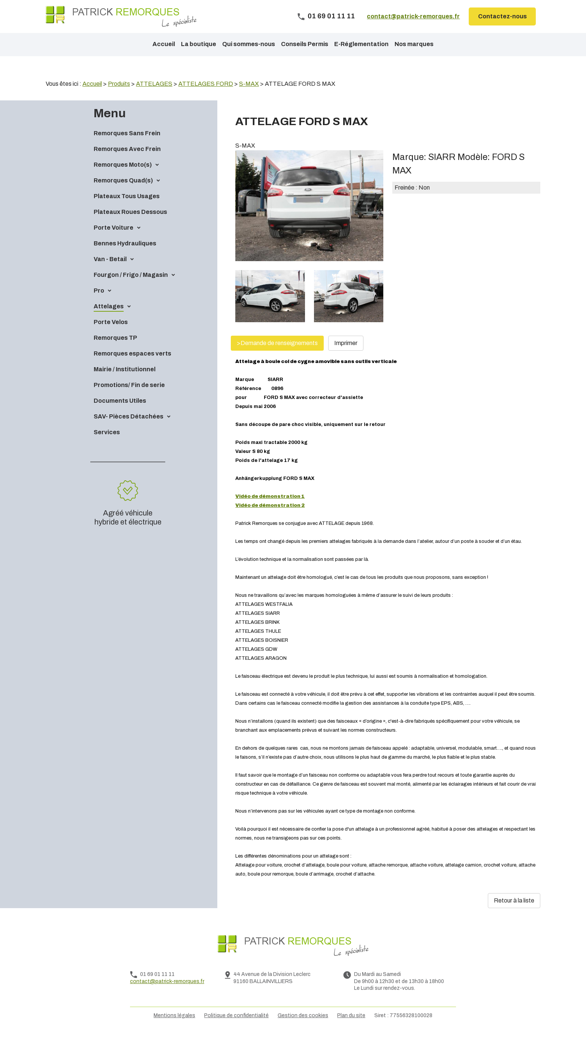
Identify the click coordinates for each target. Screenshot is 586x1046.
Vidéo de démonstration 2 (270, 518)
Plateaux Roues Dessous (130, 224)
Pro (99, 303)
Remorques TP (115, 350)
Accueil (163, 44)
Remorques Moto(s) (123, 177)
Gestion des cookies (303, 1028)
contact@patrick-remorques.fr (413, 16)
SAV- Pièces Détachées (128, 429)
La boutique (198, 44)
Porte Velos (111, 335)
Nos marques (414, 44)
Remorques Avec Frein (127, 161)
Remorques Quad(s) (123, 193)
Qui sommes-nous (248, 44)
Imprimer (345, 356)
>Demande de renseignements (277, 356)
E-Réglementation (361, 44)
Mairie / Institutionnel (124, 382)
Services (107, 445)
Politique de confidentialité (236, 1028)
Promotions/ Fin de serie (129, 397)
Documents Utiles (120, 413)
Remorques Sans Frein (127, 146)
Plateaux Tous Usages (127, 209)
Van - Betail (110, 272)
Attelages (109, 319)
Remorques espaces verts (132, 366)
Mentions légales (174, 1028)
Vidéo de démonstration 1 (270, 509)
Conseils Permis (304, 44)
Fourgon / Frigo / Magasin (131, 287)
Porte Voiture (113, 240)
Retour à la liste (514, 913)
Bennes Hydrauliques (125, 256)
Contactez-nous (502, 16)
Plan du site (351, 1028)
